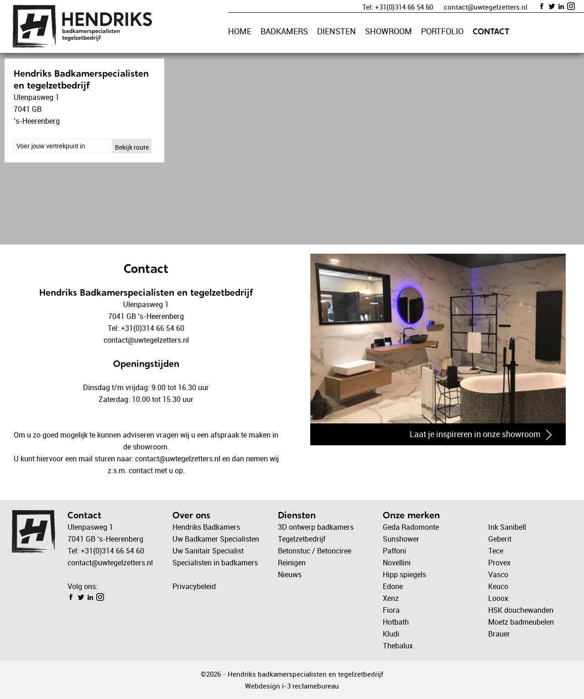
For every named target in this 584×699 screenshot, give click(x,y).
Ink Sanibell (507, 527)
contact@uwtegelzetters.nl (485, 6)
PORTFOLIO (442, 31)
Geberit (499, 539)
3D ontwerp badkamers (316, 527)
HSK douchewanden (520, 610)
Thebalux (398, 646)
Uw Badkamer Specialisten (215, 539)
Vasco (498, 574)
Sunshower (401, 539)
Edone (393, 586)
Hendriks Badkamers (206, 527)
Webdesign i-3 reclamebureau (292, 685)
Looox (498, 598)
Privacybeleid (194, 586)
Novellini (397, 563)
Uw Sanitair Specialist (208, 551)
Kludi (391, 634)
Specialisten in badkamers (215, 563)
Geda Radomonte (411, 527)
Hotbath (396, 622)
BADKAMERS (284, 31)
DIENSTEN (336, 31)
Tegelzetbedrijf (301, 539)
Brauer (499, 634)
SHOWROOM (388, 31)
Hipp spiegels (404, 574)
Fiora (391, 610)
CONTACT (491, 31)
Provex (499, 563)
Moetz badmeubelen (521, 622)
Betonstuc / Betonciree (314, 551)
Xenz (391, 598)
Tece (495, 551)
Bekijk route (132, 147)
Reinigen (292, 563)
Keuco (498, 586)
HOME (239, 31)
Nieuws (290, 574)
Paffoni (394, 551)
